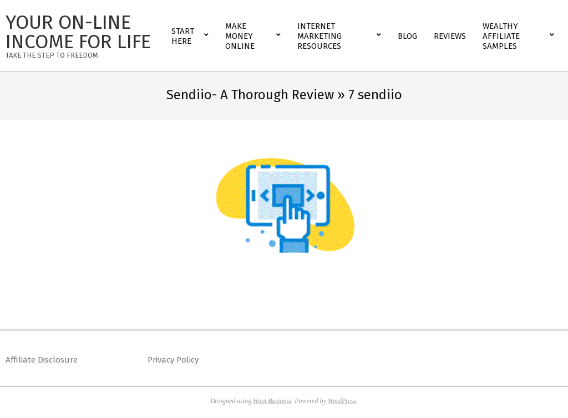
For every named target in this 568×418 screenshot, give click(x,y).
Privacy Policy (173, 360)
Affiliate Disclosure (42, 360)
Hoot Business (272, 401)
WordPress (342, 401)
